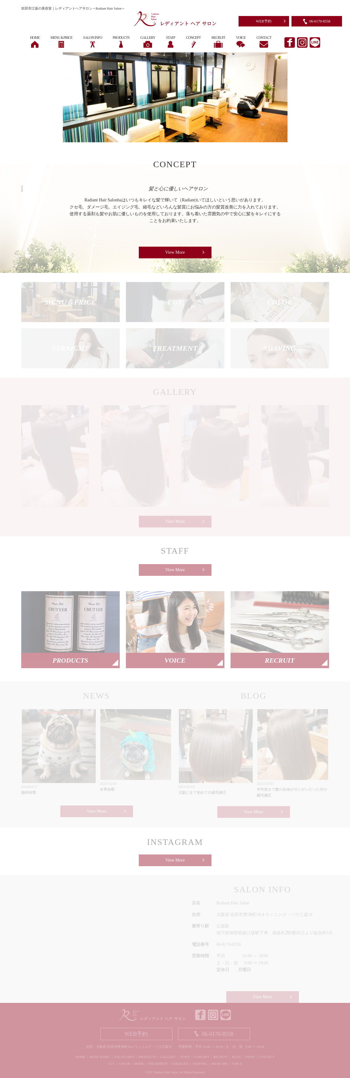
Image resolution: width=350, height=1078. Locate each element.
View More (175, 252)
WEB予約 (264, 21)
